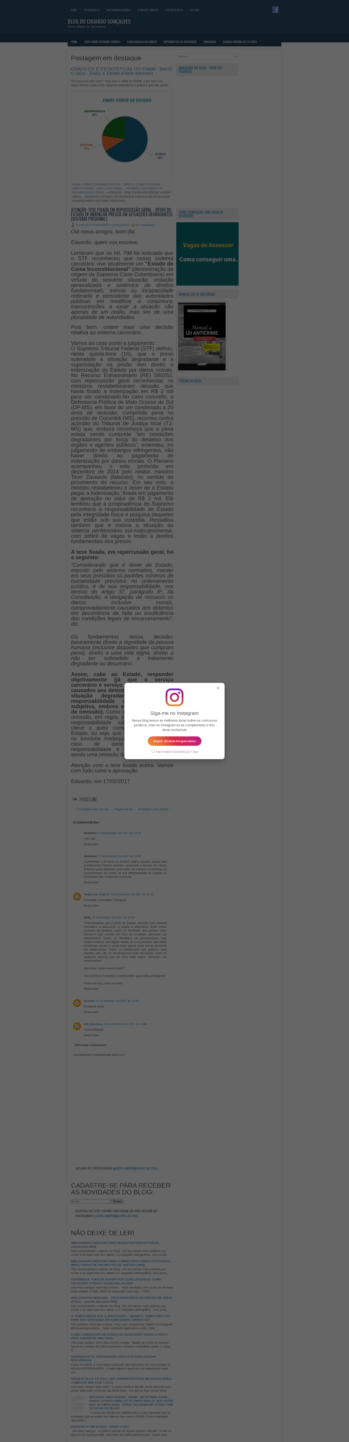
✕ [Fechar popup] (218, 687)
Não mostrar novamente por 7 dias (175, 751)
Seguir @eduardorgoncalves (174, 741)
